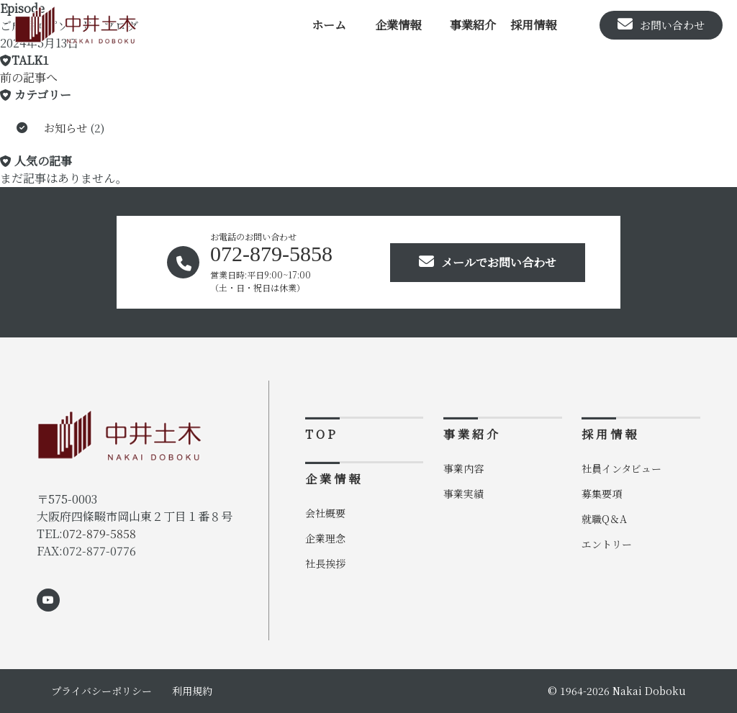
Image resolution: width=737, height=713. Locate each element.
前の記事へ (29, 77)
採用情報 (533, 25)
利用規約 (192, 691)
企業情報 (398, 25)
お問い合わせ (661, 24)
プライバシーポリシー (101, 691)
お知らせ (65, 127)
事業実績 (463, 493)
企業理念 (325, 538)
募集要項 (602, 493)
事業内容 (463, 468)
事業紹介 (473, 25)
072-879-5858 (99, 533)
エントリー (607, 544)
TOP (321, 434)
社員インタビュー (621, 468)
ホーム (329, 25)
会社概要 (325, 513)
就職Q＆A (604, 519)
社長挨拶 (325, 563)
